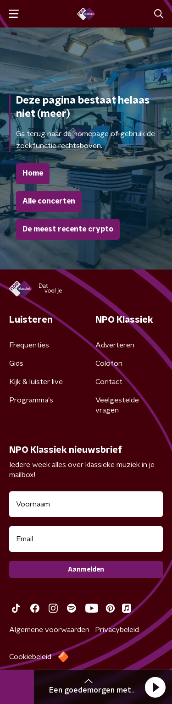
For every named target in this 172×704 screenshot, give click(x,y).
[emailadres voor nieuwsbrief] (86, 539)
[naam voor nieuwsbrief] (86, 504)
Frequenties (29, 345)
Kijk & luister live (36, 381)
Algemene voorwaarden (49, 629)
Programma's (31, 400)
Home (32, 173)
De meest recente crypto (67, 229)
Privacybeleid (117, 629)
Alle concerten (48, 201)
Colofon (108, 363)
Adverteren (114, 345)
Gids (16, 363)
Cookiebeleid (30, 656)
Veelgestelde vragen (117, 405)
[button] (155, 687)
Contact (108, 381)
